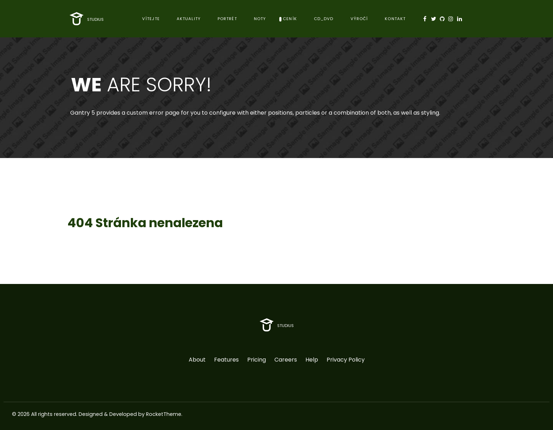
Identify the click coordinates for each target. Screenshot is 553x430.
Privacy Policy (346, 360)
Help (311, 360)
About (197, 360)
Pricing (256, 360)
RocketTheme (163, 414)
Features (226, 360)
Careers (285, 360)
